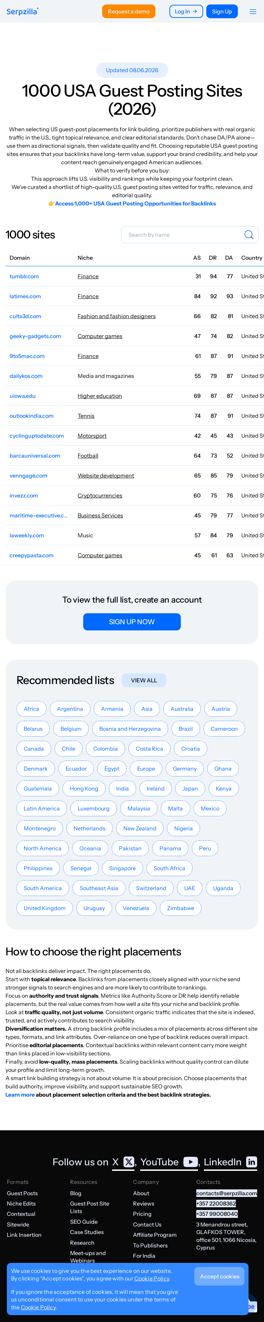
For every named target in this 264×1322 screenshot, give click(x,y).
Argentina (70, 708)
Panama (170, 848)
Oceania (90, 848)
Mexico (210, 808)
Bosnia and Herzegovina (130, 728)
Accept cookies (220, 1276)
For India (144, 1255)
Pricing (142, 1213)
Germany (185, 768)
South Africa (169, 868)
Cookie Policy (151, 1278)
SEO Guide (84, 1221)
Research (82, 1242)
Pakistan (130, 848)
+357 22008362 (216, 1203)
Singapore (122, 868)
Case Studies (87, 1232)
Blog (75, 1193)
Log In (186, 11)
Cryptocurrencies (100, 495)
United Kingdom (45, 908)
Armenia (112, 708)
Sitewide (18, 1224)
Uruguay (94, 908)
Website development (106, 475)
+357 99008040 (217, 1213)
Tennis (86, 415)
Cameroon (224, 728)
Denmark (36, 768)
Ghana (223, 768)
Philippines (38, 868)
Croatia (190, 748)
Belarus (33, 728)
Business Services (100, 515)
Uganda (223, 888)
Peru (205, 848)
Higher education (100, 395)
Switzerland (151, 888)
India (122, 788)
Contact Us (147, 1224)
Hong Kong (84, 788)
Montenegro (40, 828)
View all (144, 680)
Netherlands (90, 828)
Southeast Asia (99, 888)
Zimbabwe (180, 908)
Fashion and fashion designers (117, 316)
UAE (189, 888)
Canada (34, 748)
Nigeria (183, 828)
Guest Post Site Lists (89, 1207)
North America (43, 848)
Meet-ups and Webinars (88, 1257)
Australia (182, 708)
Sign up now (132, 622)
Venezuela (136, 908)
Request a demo (129, 11)
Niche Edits (21, 1203)
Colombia (105, 748)
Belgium (70, 728)
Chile (68, 748)
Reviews (143, 1203)
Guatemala (38, 788)
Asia (147, 708)
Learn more (20, 1094)
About (141, 1193)
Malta (175, 808)
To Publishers (150, 1245)
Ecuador (76, 768)
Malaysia (139, 808)
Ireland (156, 788)
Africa (31, 708)
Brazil (186, 728)
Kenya (224, 788)
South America (43, 888)
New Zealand (139, 828)
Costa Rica (149, 748)
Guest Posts (22, 1193)
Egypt (111, 768)
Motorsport (92, 435)
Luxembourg (94, 808)
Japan (190, 788)
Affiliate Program (155, 1234)
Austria (220, 708)
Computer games (100, 336)
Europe (146, 768)
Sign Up (222, 11)
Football (88, 455)
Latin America (42, 808)
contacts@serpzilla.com (226, 1193)
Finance (88, 276)
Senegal (80, 868)
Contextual (21, 1213)
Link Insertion (24, 1234)
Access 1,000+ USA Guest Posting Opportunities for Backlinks (135, 203)
